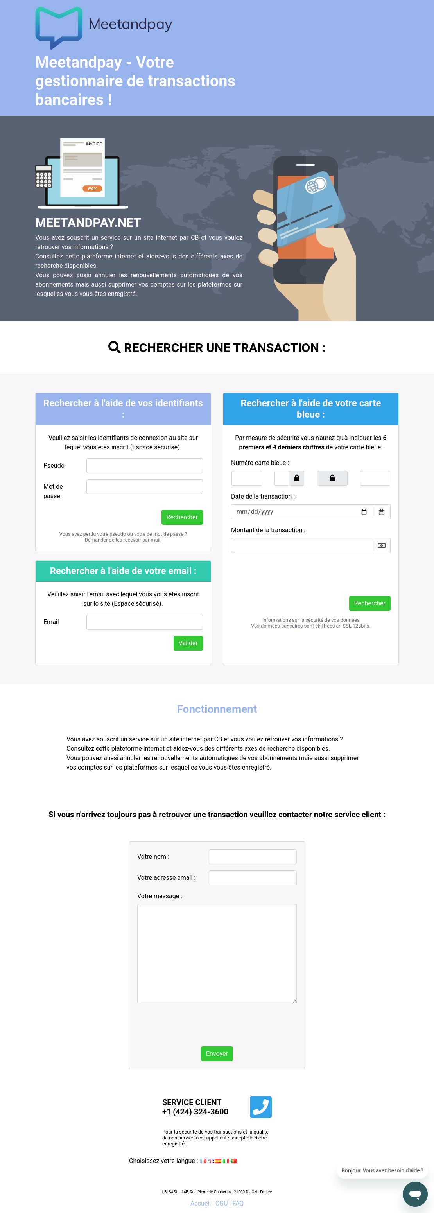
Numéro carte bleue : (260, 463)
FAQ (238, 1203)
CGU (221, 1203)
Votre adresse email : (166, 877)
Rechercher (182, 517)
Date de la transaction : (263, 496)
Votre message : (159, 896)
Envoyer (217, 1053)
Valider (188, 643)
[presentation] (290, 574)
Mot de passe (53, 491)
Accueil (200, 1203)
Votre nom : (153, 856)
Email (51, 622)
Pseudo (54, 465)
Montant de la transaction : (268, 530)
